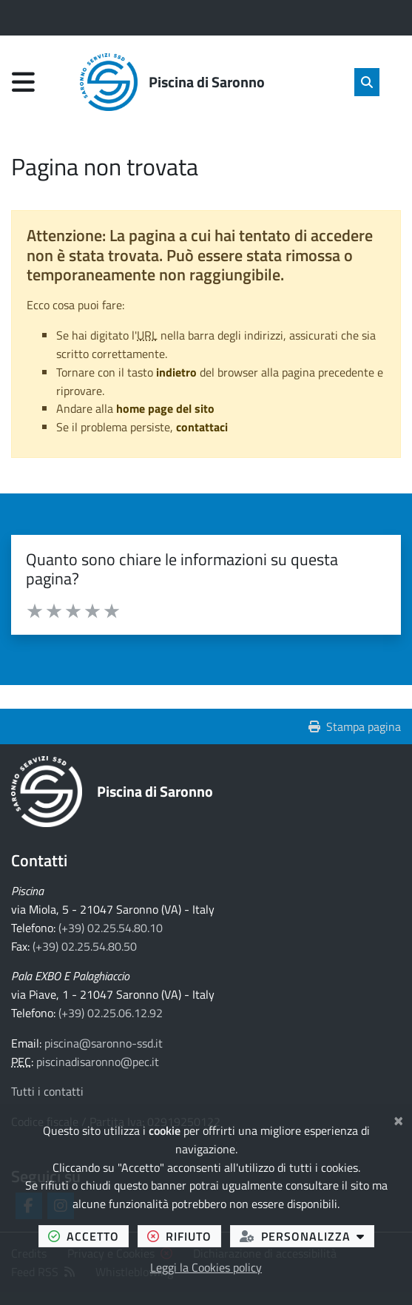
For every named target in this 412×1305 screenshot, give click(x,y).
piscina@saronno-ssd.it (103, 1043)
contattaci (202, 427)
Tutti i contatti (47, 1091)
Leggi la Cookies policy (206, 1267)
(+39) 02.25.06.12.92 (110, 1013)
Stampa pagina (354, 726)
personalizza (307, 1236)
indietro (176, 372)
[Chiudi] (398, 1118)
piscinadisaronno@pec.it (97, 1061)
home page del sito (165, 408)
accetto (88, 1236)
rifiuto (184, 1236)
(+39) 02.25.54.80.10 (110, 928)
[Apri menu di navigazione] (23, 81)
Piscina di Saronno (155, 791)
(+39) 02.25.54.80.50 (85, 946)
